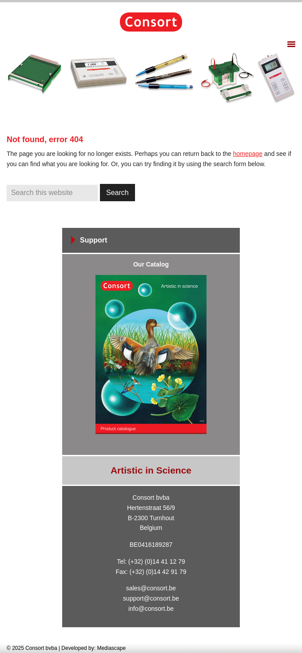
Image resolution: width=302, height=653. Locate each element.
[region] (151, 78)
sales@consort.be (151, 588)
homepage (247, 153)
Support (93, 240)
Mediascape (111, 648)
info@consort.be (151, 608)
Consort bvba (151, 22)
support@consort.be (151, 598)
